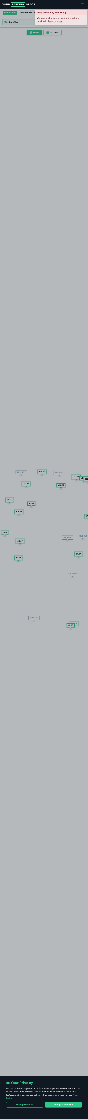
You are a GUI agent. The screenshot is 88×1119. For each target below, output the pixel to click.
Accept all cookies (63, 1105)
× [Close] (84, 12)
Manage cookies (24, 1105)
